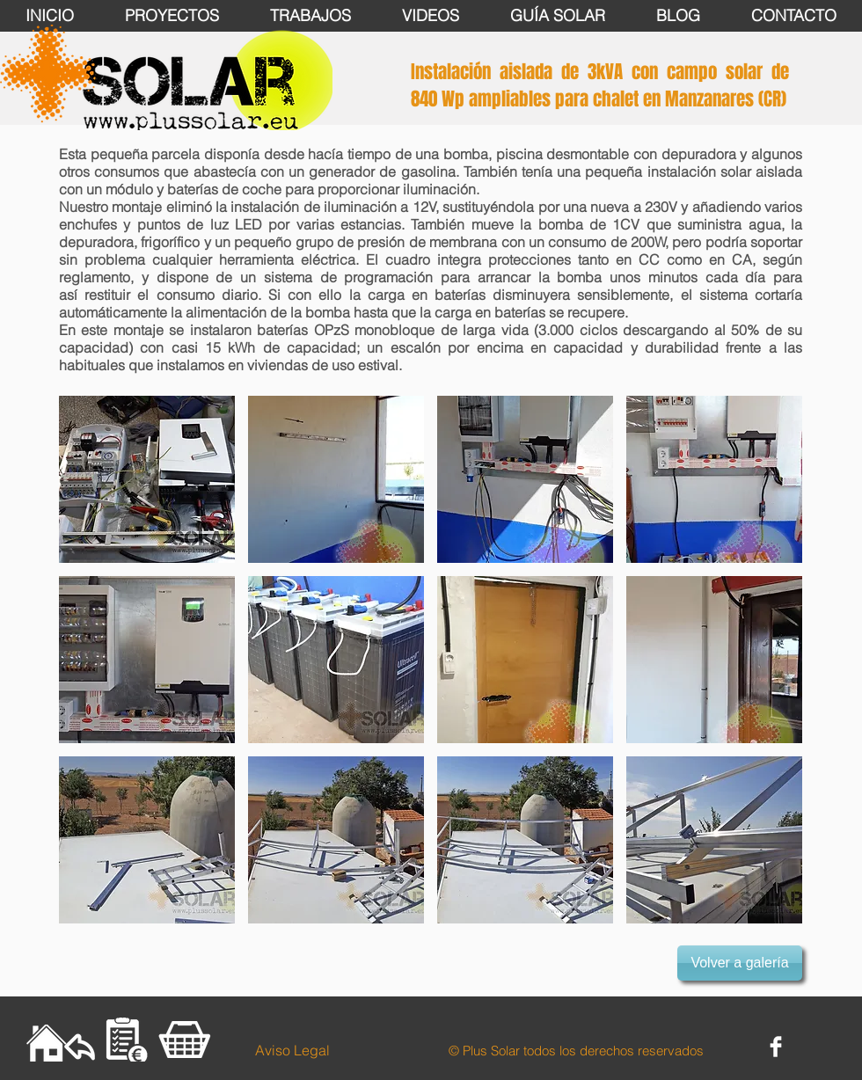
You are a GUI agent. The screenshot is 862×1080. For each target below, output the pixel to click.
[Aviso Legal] (292, 1050)
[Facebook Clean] (775, 1046)
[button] (147, 479)
